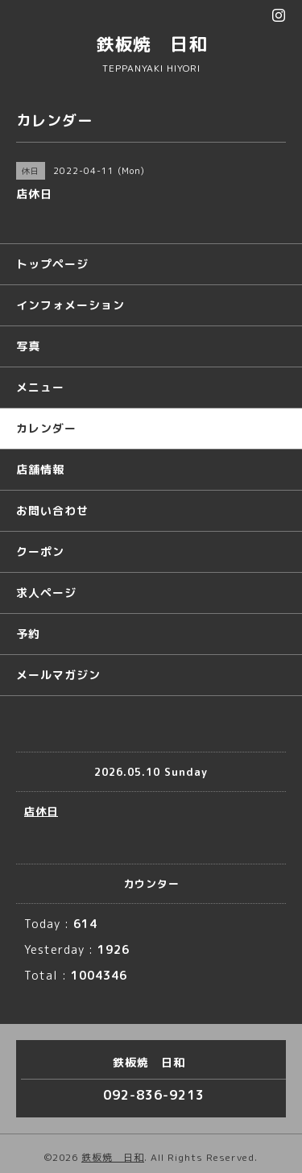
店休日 (41, 811)
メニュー (40, 387)
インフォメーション (70, 305)
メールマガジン (58, 674)
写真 (28, 346)
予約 (28, 633)
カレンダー (46, 428)
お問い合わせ (52, 510)
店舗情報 (40, 469)
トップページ (52, 263)
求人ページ (46, 592)
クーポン (40, 551)
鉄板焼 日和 (151, 43)
